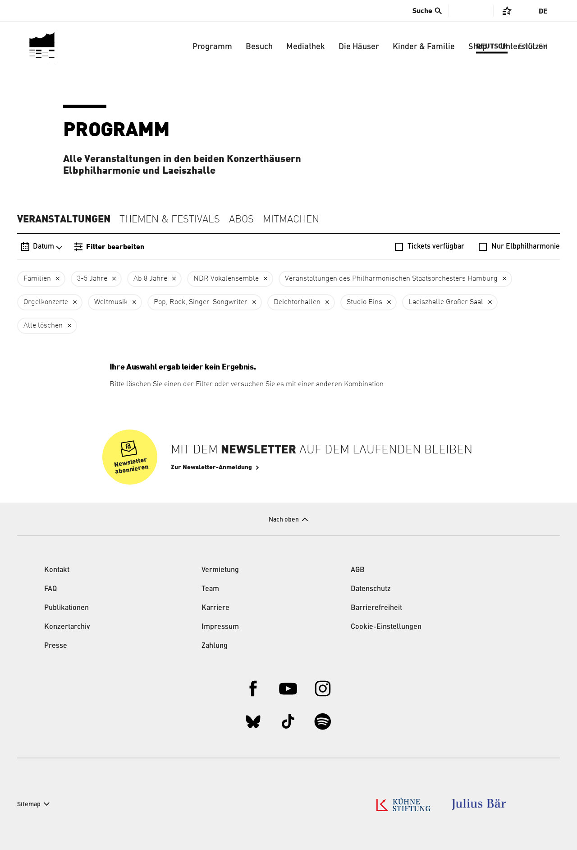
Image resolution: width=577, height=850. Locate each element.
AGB (358, 570)
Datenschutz (371, 589)
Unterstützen (524, 47)
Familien (37, 278)
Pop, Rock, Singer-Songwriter (200, 302)
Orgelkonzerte (45, 302)
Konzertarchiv (67, 627)
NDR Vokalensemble (226, 278)
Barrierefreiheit (376, 608)
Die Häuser (359, 47)
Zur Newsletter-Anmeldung (211, 467)
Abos (241, 220)
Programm (212, 47)
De (543, 11)
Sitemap (29, 804)
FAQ (50, 589)
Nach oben (284, 520)
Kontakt (56, 570)
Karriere (215, 608)
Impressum (220, 627)
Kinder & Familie (424, 47)
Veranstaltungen (63, 219)
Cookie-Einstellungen (386, 627)
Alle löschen (43, 325)
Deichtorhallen (297, 302)
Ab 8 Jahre (150, 278)
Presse (55, 646)
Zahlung (214, 646)
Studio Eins (364, 302)
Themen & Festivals (169, 220)
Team (210, 589)
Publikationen (66, 608)
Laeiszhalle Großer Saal (445, 302)
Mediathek (305, 47)
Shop (477, 47)
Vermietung (220, 570)
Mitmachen (291, 220)
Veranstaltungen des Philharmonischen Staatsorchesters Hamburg (391, 278)
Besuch (259, 47)
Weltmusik (111, 302)
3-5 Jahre (92, 278)
